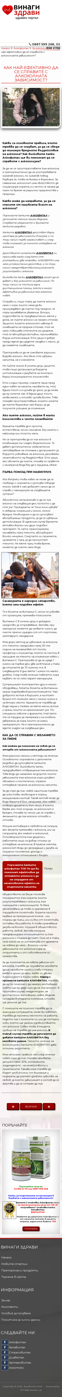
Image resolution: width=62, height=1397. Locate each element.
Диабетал (12, 1357)
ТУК (54, 1221)
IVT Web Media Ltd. (31, 1390)
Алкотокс (12, 1367)
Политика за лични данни (20, 1319)
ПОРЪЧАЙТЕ (31, 1229)
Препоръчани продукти (19, 1270)
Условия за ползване (16, 1313)
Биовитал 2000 (33, 1386)
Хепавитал (13, 1347)
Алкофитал (21, 48)
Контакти (9, 1306)
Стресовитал (16, 1352)
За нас (5, 1300)
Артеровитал (16, 1362)
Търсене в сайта (13, 1276)
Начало (5, 48)
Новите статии (14, 1264)
